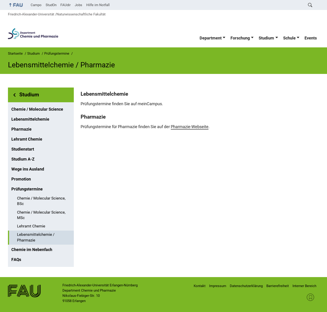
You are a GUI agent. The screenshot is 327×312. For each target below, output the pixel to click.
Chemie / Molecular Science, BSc (41, 201)
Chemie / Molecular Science (37, 109)
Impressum (217, 286)
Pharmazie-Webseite (189, 126)
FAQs (16, 259)
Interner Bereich (304, 286)
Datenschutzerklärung (246, 286)
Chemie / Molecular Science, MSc (41, 215)
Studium (266, 38)
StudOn (51, 5)
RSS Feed (310, 297)
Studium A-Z (23, 159)
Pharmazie (21, 129)
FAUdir (65, 5)
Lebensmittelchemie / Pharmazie (35, 237)
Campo (36, 5)
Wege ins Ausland (27, 169)
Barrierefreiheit (277, 286)
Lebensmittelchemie (30, 119)
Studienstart (22, 149)
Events (311, 38)
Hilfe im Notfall (98, 5)
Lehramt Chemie (26, 139)
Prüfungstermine (27, 189)
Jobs (78, 5)
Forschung (240, 38)
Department (211, 38)
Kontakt (200, 286)
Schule (289, 38)
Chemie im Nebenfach (31, 249)
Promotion (21, 179)
